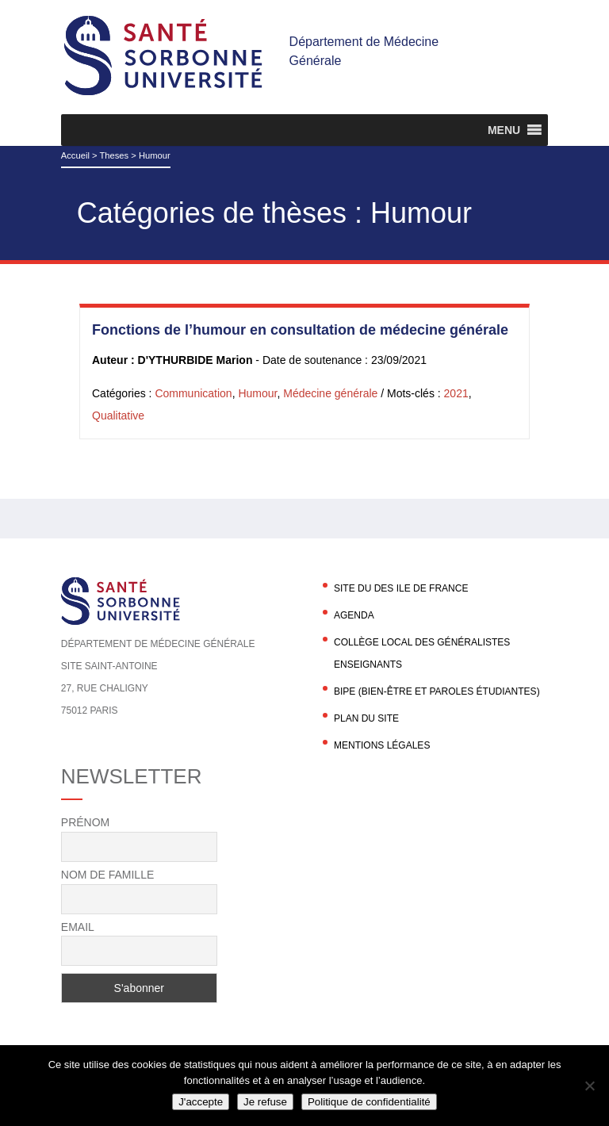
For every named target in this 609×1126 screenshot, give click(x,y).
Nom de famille (107, 874)
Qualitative (118, 415)
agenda (354, 615)
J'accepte (200, 1102)
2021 (456, 393)
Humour (257, 393)
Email (77, 927)
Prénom (85, 822)
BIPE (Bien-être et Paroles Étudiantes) (437, 691)
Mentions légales (382, 745)
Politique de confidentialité (369, 1102)
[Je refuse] (589, 1085)
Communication (193, 393)
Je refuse (265, 1102)
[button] (504, 130)
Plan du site (366, 718)
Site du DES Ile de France (401, 588)
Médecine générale (330, 393)
